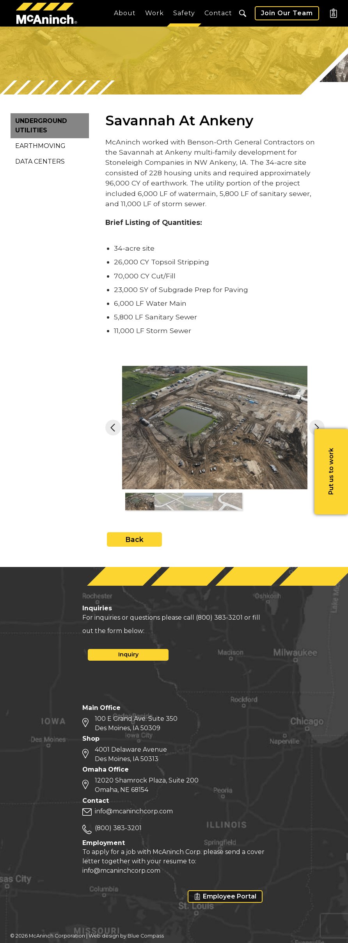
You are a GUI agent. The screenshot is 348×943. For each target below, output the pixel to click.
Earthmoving (40, 146)
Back (134, 539)
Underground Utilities (41, 125)
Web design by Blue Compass (126, 936)
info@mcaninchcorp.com (134, 811)
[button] (243, 13)
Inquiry (128, 654)
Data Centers (40, 161)
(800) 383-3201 (219, 617)
